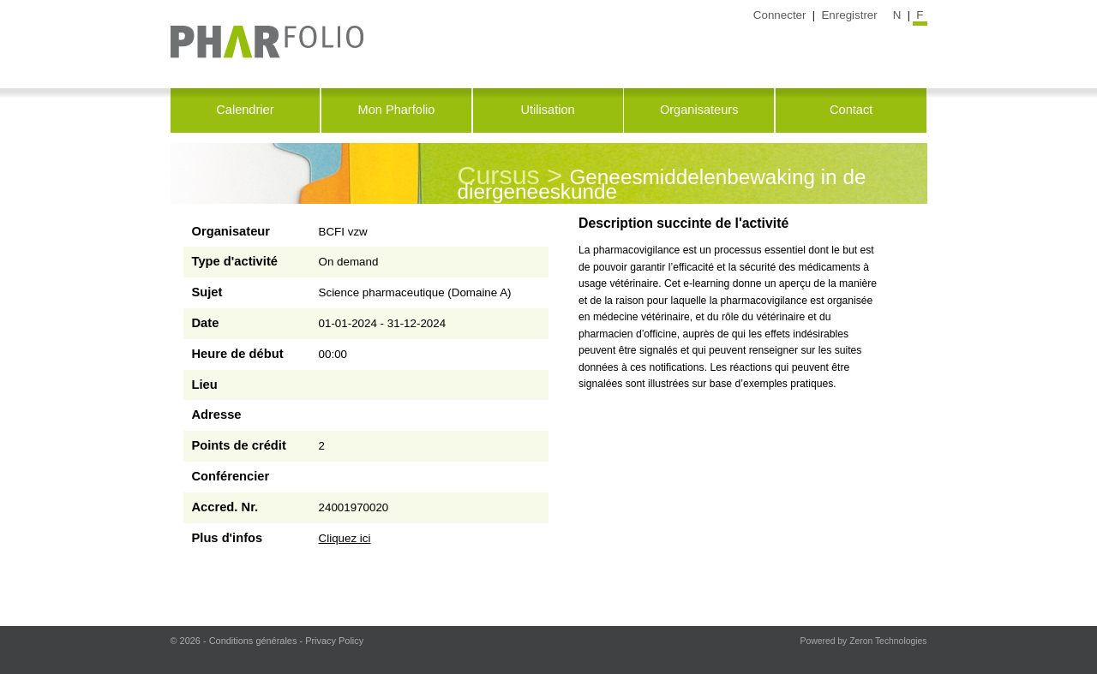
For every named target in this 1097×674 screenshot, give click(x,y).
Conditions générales (253, 640)
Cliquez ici (345, 538)
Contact (851, 109)
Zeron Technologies (887, 641)
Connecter (779, 15)
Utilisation (547, 109)
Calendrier (244, 109)
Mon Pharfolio (396, 109)
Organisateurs (699, 109)
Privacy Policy (334, 640)
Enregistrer (849, 15)
